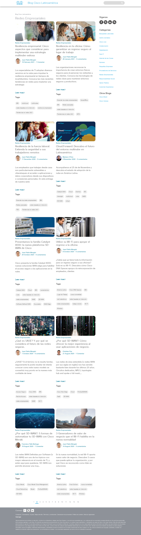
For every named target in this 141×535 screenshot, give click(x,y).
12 (70, 502)
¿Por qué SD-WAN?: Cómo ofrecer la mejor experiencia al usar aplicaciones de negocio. (73, 344)
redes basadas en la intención (25, 108)
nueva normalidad (76, 294)
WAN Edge (47, 304)
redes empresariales (22, 299)
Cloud (70, 192)
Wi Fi (86, 304)
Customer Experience (106, 87)
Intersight (60, 196)
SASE (84, 196)
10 (62, 502)
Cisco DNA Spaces (75, 290)
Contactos (18, 514)
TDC (17, 209)
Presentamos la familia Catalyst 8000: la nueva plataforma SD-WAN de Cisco (32, 245)
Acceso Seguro (21, 392)
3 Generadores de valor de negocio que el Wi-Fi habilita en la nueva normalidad (75, 436)
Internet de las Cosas (106, 58)
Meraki (33, 489)
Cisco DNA (32, 392)
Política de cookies (78, 514)
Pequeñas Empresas (106, 66)
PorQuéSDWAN (82, 392)
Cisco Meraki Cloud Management (38, 484)
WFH (78, 114)
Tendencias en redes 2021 (24, 112)
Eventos (78, 192)
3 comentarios (81, 446)
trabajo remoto (77, 304)
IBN (17, 103)
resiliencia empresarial (44, 108)
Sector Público (104, 83)
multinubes (35, 103)
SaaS (58, 396)
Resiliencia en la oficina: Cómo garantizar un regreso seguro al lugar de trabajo (73, 49)
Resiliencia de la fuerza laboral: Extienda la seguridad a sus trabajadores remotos (32, 149)
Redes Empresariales (106, 74)
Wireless (59, 308)
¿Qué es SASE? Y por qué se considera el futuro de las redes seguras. (33, 344)
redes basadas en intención (65, 109)
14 (78, 502)
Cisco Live (102, 42)
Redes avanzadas (68, 105)
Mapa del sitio (38, 514)
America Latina (61, 290)
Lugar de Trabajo (62, 294)
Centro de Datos (104, 38)
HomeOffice (84, 100)
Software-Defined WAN (23, 304)
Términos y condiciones (50, 514)
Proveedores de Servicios (107, 70)
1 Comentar (40, 62)
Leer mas (20, 93)
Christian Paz (67, 351)
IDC (85, 192)
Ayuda (32, 514)
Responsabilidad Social (107, 79)
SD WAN (60, 201)
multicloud (25, 103)
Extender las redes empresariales (67, 100)
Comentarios (25, 514)
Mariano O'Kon (68, 157)
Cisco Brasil (103, 97)
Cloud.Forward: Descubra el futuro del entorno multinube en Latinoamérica (75, 149)
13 (74, 502)
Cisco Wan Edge (62, 392)
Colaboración (103, 46)
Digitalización (103, 50)
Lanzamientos (44, 290)
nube (77, 196)
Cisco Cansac (103, 101)
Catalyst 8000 (61, 192)
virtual (68, 201)
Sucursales (37, 304)
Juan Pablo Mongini (29, 60)
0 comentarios (81, 59)
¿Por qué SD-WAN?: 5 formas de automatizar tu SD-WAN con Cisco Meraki (34, 436)
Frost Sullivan (74, 484)
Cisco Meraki (20, 484)
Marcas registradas (89, 514)
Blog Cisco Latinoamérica (23, 14)
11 (66, 502)
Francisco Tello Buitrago (30, 444)
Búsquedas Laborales (106, 34)
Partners (102, 62)
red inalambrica (61, 299)
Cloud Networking (21, 489)
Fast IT (101, 54)
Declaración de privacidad (64, 514)
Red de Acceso (21, 396)
